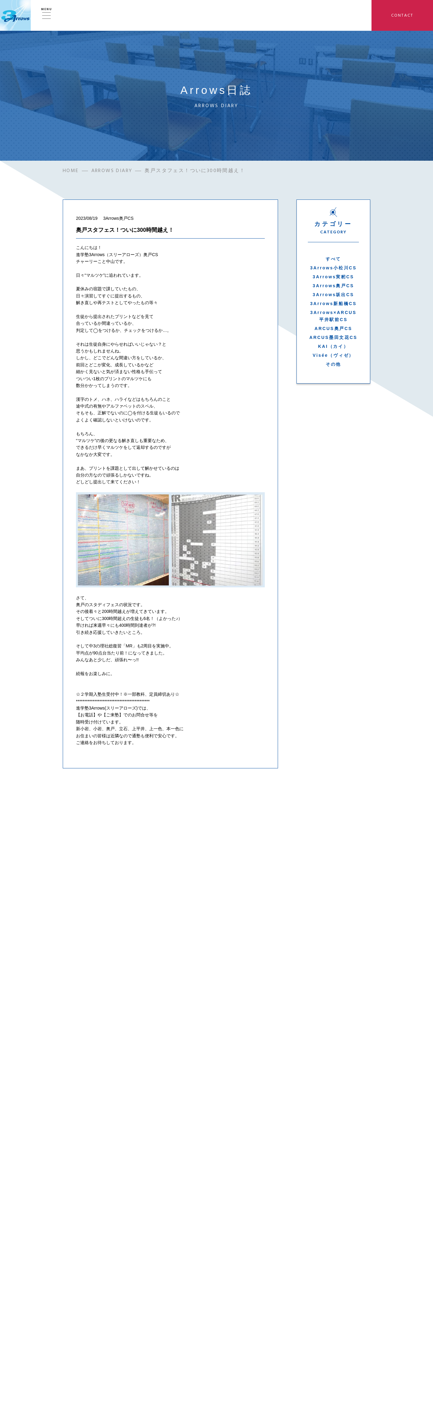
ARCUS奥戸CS (333, 328)
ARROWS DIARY (112, 171)
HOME (71, 171)
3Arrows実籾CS (333, 276)
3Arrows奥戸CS (333, 285)
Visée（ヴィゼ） (333, 355)
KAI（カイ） (333, 346)
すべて (333, 258)
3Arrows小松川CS (333, 267)
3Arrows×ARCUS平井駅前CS (333, 316)
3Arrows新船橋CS (333, 303)
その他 (333, 364)
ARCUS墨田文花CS (333, 337)
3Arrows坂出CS (333, 294)
